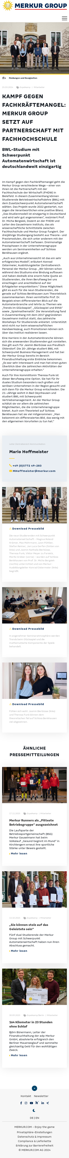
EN (37, 1118)
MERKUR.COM (23, 1127)
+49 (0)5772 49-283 (27, 465)
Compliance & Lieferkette (34, 1141)
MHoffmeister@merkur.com (34, 471)
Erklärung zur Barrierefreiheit (34, 1145)
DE (31, 1118)
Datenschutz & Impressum (34, 1136)
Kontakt (26, 1096)
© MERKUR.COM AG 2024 (35, 1150)
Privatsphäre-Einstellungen (34, 1132)
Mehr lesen (18, 853)
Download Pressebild (28, 528)
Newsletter (41, 1096)
